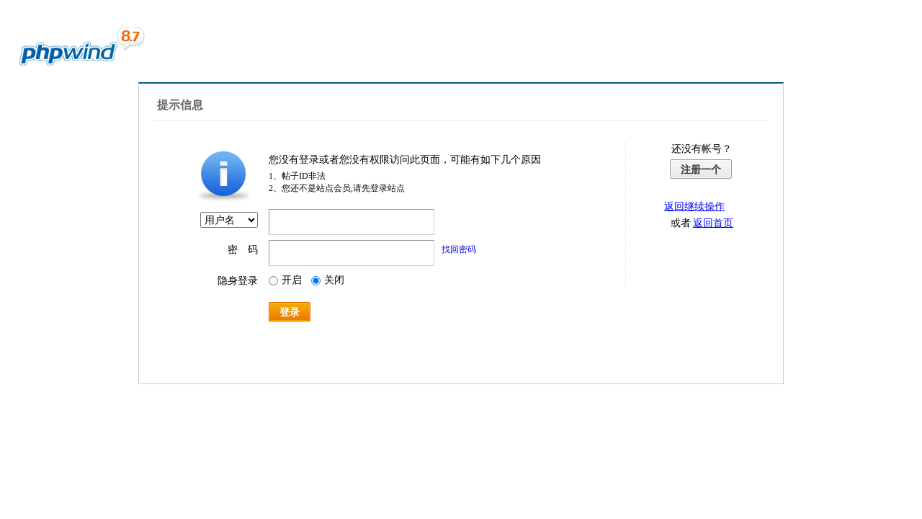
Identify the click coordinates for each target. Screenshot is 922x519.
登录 (289, 312)
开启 (285, 280)
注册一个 (701, 169)
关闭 (327, 280)
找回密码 (459, 249)
